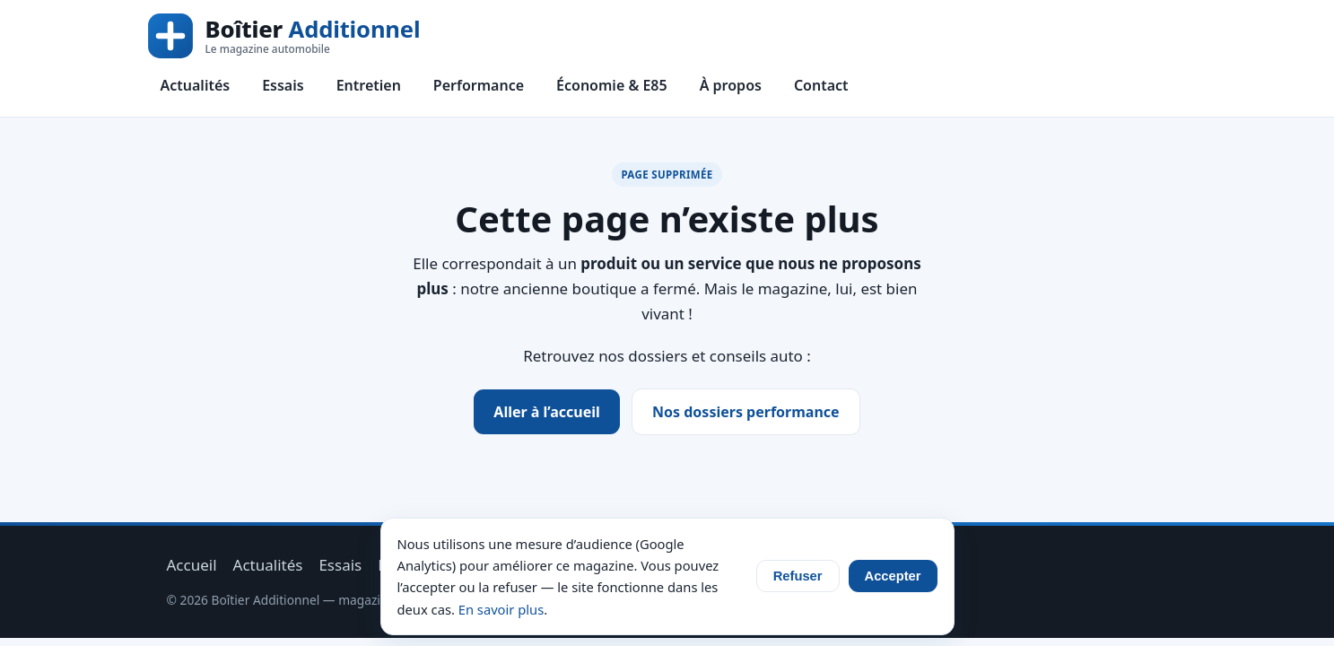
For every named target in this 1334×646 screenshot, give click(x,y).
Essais (282, 85)
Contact (821, 85)
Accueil (192, 564)
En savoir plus (501, 609)
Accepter (893, 576)
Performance (478, 85)
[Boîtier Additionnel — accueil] (284, 36)
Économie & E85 (611, 85)
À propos (731, 85)
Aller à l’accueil (546, 412)
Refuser (798, 576)
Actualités (196, 85)
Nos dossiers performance (746, 412)
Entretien (368, 85)
